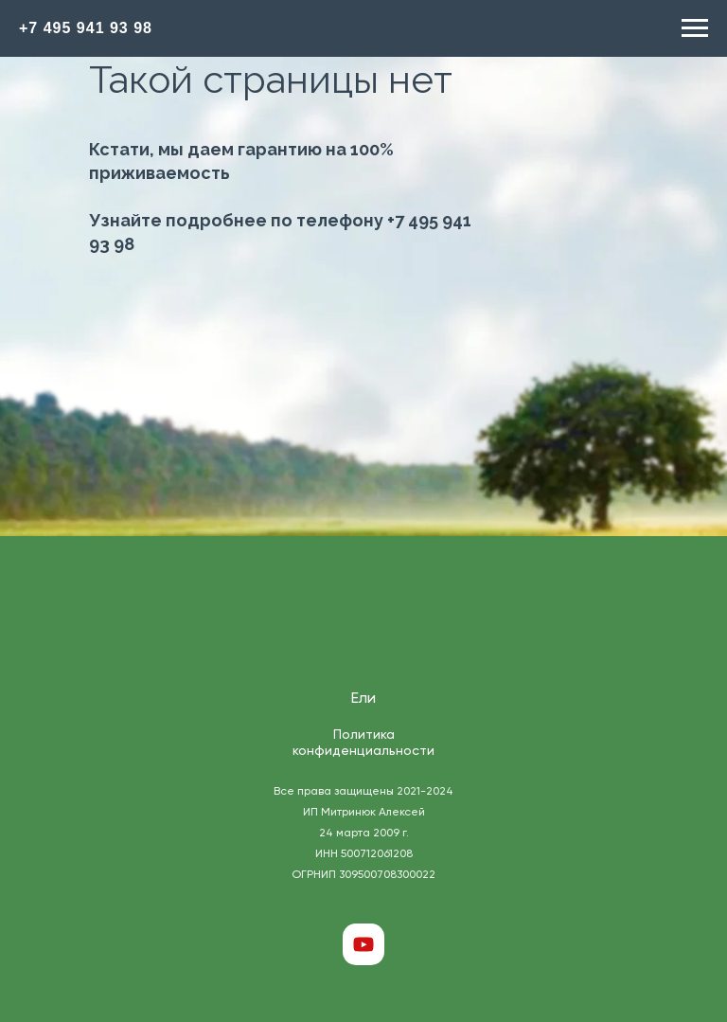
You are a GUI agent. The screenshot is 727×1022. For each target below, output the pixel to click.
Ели (363, 699)
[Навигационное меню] (695, 28)
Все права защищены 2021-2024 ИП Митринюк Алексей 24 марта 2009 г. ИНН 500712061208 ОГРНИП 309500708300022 (363, 833)
